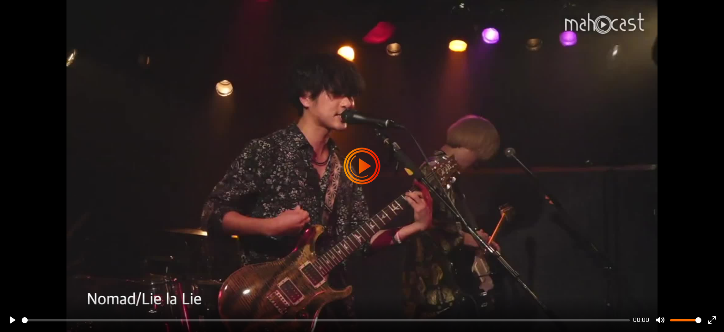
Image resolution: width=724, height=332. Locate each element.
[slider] (326, 320)
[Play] (12, 320)
